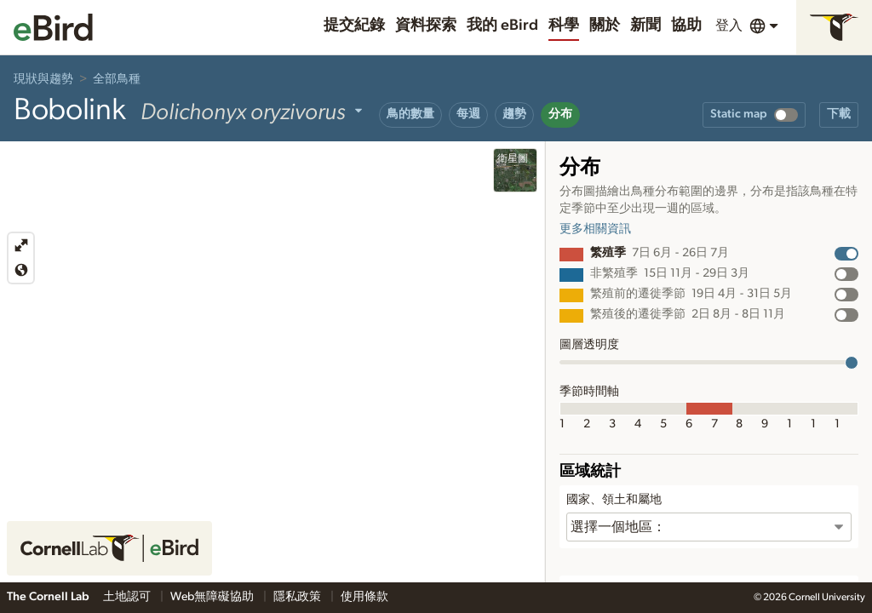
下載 (839, 114)
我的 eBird (502, 25)
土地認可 (128, 597)
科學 (563, 25)
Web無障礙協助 (213, 597)
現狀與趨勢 (43, 79)
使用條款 (364, 597)
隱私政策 (298, 597)
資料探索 (425, 25)
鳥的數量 (410, 114)
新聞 (645, 25)
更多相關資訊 (595, 229)
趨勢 (514, 114)
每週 (468, 114)
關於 (604, 25)
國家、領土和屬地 (614, 500)
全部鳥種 (117, 79)
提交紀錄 (354, 25)
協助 (686, 25)
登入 (729, 25)
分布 (560, 114)
